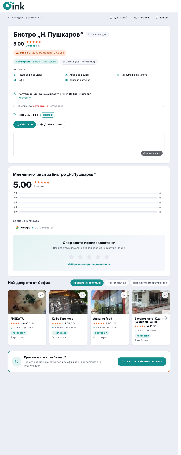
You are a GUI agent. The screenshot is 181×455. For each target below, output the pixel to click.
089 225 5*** (28, 115)
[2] (80, 256)
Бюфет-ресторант (44, 61)
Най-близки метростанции (150, 282)
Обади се (24, 124)
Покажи (48, 114)
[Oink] (13, 6)
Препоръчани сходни (87, 282)
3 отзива (31, 45)
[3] (89, 256)
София (79, 61)
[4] (98, 256)
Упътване (24, 97)
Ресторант (23, 61)
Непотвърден (97, 34)
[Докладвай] (118, 17)
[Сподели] (141, 17)
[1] (71, 256)
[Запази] (161, 17)
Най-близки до (117, 282)
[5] (107, 256)
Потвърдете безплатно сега (142, 361)
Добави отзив (51, 124)
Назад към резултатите (25, 17)
